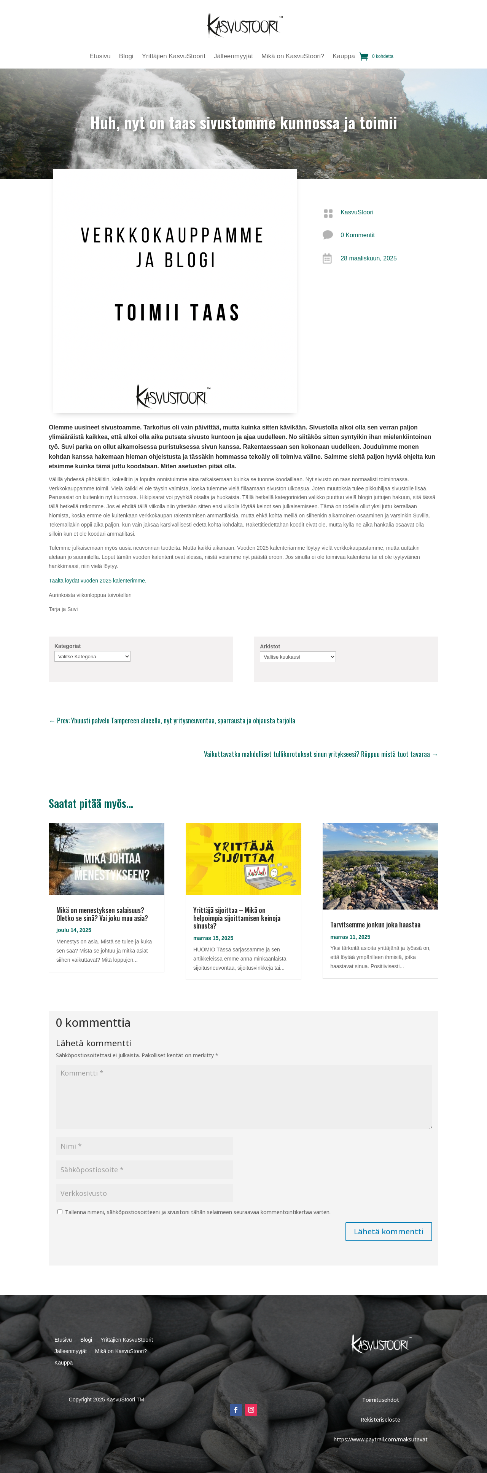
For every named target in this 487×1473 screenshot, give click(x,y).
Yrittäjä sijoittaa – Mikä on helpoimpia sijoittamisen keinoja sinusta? (236, 918)
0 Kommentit (358, 235)
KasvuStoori (357, 212)
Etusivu (100, 57)
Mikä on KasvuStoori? (292, 57)
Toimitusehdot (380, 1399)
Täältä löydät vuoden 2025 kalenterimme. (97, 581)
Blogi (126, 57)
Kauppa (344, 57)
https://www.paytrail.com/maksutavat (381, 1439)
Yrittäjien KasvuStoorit (173, 57)
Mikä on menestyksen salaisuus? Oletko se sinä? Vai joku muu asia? (102, 914)
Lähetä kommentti (389, 1231)
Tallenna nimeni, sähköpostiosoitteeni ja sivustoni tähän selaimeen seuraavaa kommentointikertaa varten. (198, 1212)
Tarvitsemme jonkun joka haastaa (375, 924)
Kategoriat (67, 646)
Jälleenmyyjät (233, 57)
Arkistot (270, 646)
